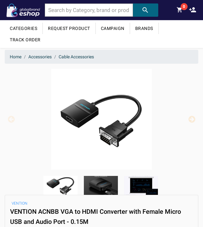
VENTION (19, 203)
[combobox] (89, 10)
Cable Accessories (76, 56)
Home (15, 56)
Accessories (40, 56)
